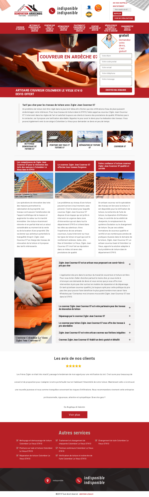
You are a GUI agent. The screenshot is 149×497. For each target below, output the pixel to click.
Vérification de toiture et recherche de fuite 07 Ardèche (111, 28)
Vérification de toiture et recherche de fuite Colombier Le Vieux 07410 (75, 457)
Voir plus (74, 414)
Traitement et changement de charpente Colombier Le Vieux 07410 (75, 442)
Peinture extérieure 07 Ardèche (94, 28)
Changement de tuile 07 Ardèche (127, 28)
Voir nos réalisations (124, 18)
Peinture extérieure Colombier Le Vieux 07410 (76, 449)
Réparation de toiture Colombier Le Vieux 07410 (35, 457)
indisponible (67, 8)
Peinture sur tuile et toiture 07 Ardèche (49, 28)
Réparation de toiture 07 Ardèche (63, 28)
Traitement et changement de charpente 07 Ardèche (79, 28)
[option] (29, 140)
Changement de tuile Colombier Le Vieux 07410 (113, 442)
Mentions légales (86, 494)
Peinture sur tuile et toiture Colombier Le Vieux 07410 (36, 449)
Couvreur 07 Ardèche (20, 28)
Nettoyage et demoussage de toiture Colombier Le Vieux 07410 (36, 442)
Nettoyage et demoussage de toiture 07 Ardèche (34, 28)
